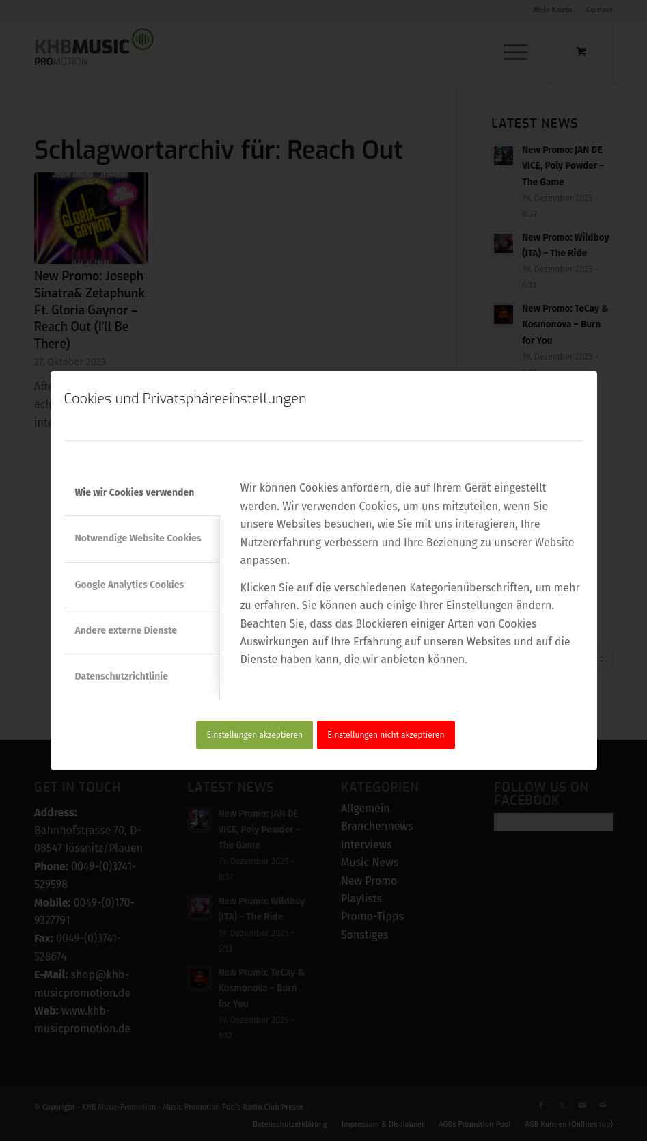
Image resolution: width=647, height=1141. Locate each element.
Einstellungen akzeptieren (254, 735)
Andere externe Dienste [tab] (126, 630)
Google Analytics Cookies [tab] (129, 585)
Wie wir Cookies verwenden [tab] (135, 492)
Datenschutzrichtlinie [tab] (121, 676)
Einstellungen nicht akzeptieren (385, 735)
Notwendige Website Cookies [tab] (138, 538)
